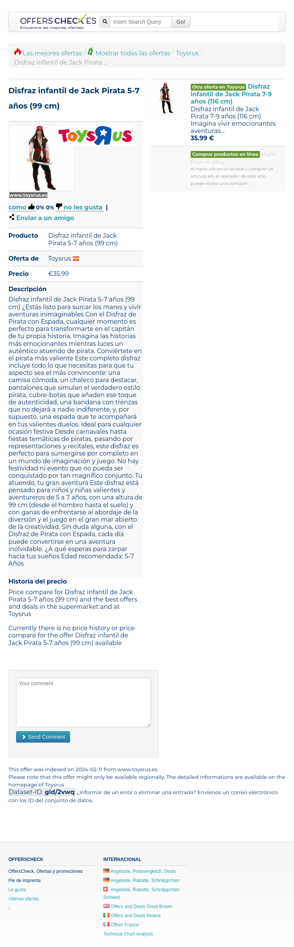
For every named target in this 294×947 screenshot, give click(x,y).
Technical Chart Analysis (128, 934)
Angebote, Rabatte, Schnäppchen (141, 880)
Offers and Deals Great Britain (137, 906)
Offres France (121, 925)
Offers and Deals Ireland (131, 915)
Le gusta (17, 889)
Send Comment (43, 737)
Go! (180, 22)
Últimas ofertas (23, 899)
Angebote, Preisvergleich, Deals (139, 871)
